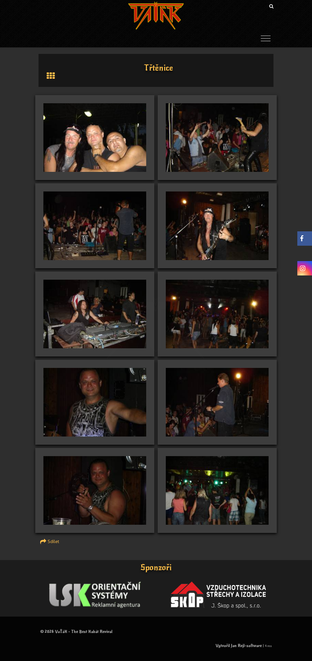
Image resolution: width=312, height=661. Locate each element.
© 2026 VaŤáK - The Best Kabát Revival (76, 631)
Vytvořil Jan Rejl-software (238, 645)
